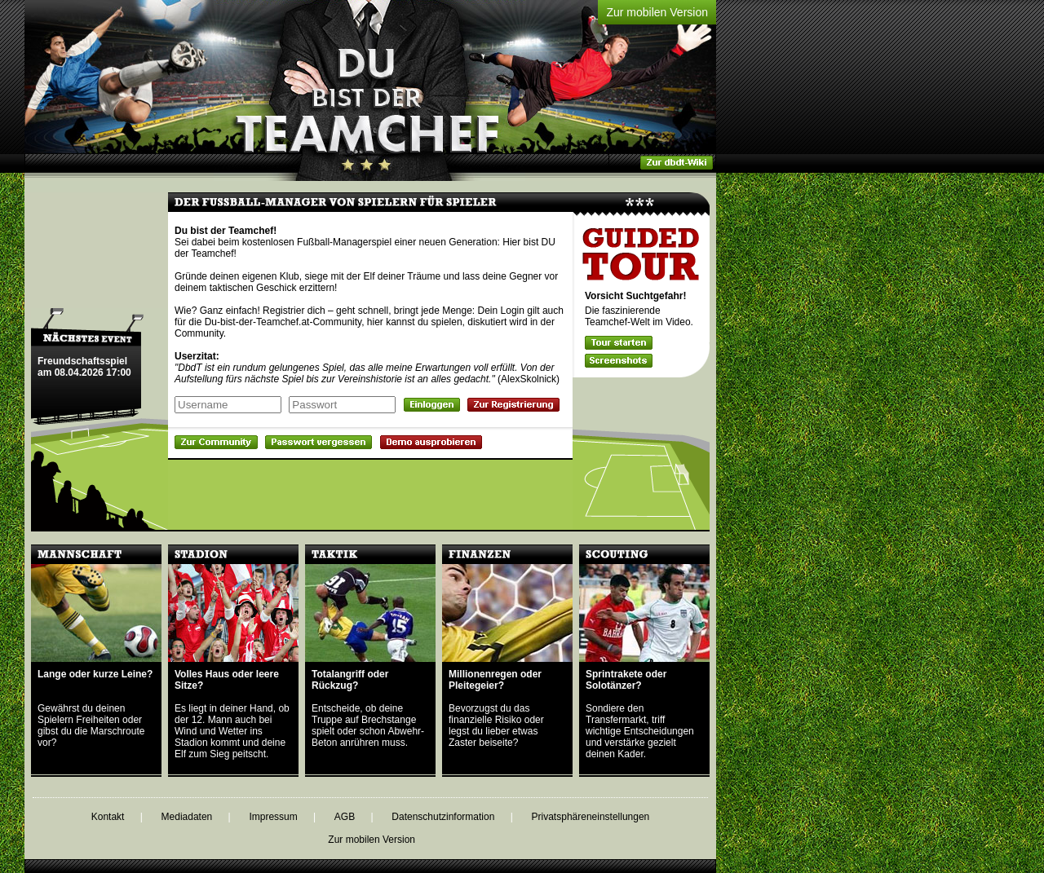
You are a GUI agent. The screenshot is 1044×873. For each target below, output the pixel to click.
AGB (344, 816)
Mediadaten (187, 816)
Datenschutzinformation (443, 816)
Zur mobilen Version (657, 12)
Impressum (273, 816)
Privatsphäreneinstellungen (591, 816)
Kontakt (108, 816)
